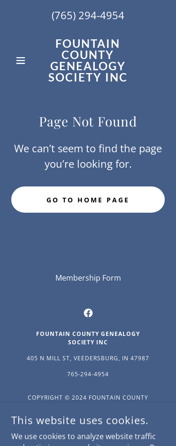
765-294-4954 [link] (88, 374)
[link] (88, 60)
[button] (22, 60)
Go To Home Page (88, 199)
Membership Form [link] (88, 278)
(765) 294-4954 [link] (88, 15)
